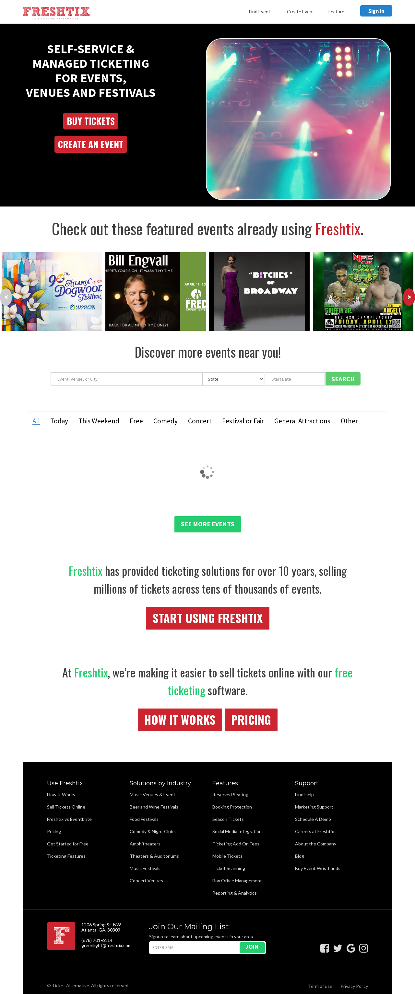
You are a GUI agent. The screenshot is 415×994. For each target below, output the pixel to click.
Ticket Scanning (228, 868)
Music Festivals (145, 868)
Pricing (251, 719)
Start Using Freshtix (207, 617)
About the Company (315, 843)
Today (59, 421)
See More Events (207, 524)
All (36, 421)
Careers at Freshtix (314, 831)
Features (337, 11)
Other (349, 421)
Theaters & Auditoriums (154, 856)
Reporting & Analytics (234, 893)
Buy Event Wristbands (317, 868)
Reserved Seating (230, 794)
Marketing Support (314, 807)
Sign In (376, 11)
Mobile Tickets (227, 856)
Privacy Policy (354, 986)
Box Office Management (237, 880)
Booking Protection (232, 807)
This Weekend (98, 421)
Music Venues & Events (154, 794)
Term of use (320, 986)
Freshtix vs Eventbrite (69, 819)
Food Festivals (144, 819)
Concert (200, 421)
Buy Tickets (91, 121)
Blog (299, 856)
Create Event (300, 11)
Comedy (165, 421)
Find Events (261, 11)
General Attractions (302, 421)
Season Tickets (228, 819)
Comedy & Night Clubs (153, 831)
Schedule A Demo (313, 819)
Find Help (304, 794)
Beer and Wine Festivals (154, 807)
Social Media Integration (237, 831)
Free (136, 421)
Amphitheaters (145, 843)
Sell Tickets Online (66, 807)
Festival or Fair (243, 421)
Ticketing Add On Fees (235, 843)
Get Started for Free (68, 843)
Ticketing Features (66, 856)
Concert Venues (146, 880)
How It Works (180, 719)
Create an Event (91, 144)
